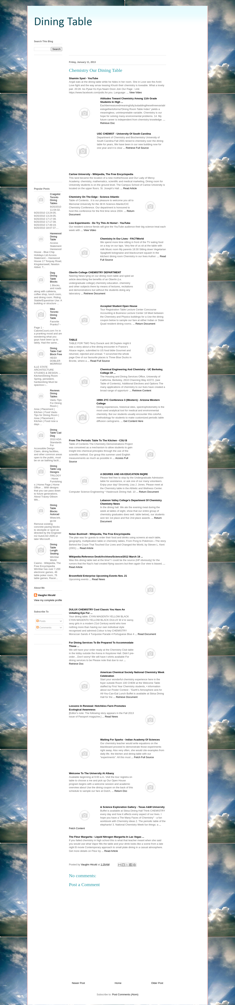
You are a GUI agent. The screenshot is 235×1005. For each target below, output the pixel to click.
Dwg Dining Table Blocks (53, 277)
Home (118, 983)
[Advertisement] (117, 33)
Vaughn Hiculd (46, 595)
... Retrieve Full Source (136, 147)
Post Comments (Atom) (125, 994)
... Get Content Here (132, 421)
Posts (41, 621)
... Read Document (145, 634)
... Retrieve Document (93, 293)
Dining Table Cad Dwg (55, 432)
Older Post (157, 983)
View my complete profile (48, 600)
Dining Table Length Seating (54, 549)
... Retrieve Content (140, 390)
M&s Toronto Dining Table (54, 314)
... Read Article (128, 188)
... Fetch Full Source (142, 757)
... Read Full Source (98, 360)
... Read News (97, 579)
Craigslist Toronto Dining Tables (55, 199)
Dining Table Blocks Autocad (54, 510)
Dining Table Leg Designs (55, 469)
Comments (43, 627)
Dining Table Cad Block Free (56, 351)
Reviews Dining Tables (54, 393)
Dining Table (63, 22)
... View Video (134, 92)
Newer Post (78, 983)
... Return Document (144, 323)
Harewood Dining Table (55, 236)
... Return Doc (119, 790)
